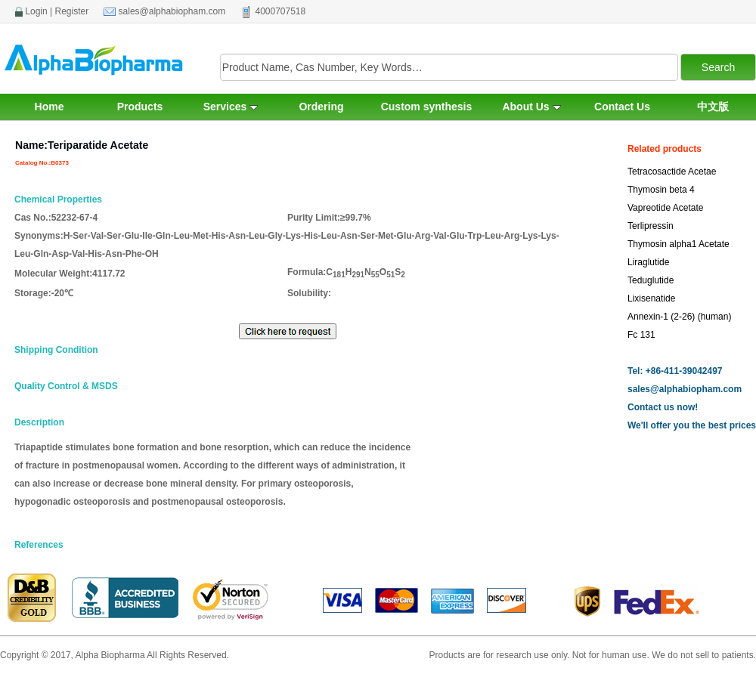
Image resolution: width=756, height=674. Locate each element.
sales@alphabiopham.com (172, 11)
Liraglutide (648, 262)
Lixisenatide (651, 298)
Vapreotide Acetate (665, 208)
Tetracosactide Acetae (671, 171)
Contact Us (622, 106)
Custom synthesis (426, 106)
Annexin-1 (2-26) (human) (679, 316)
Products (140, 106)
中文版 (713, 106)
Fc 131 (641, 334)
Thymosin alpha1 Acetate (678, 244)
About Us (531, 106)
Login (36, 11)
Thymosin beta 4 (661, 189)
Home (49, 106)
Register (72, 11)
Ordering (321, 106)
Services (231, 106)
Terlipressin (650, 226)
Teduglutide (650, 280)
